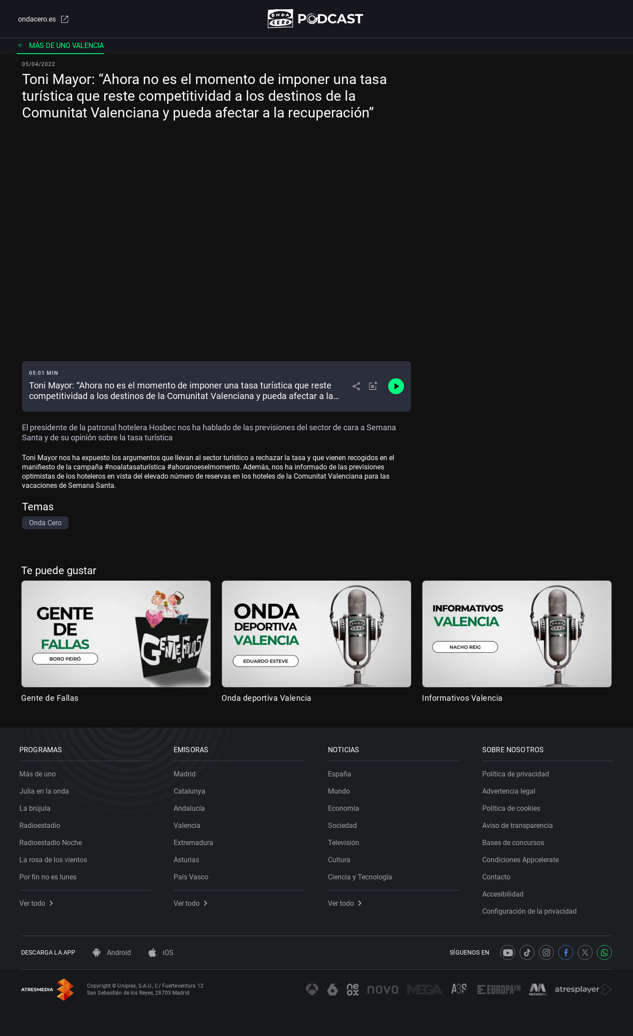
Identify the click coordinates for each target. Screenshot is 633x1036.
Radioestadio (41, 824)
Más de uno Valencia (60, 46)
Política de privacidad (517, 772)
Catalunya (191, 789)
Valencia (188, 824)
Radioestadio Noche (52, 841)
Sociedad (344, 824)
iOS (161, 952)
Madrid (186, 772)
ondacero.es (42, 19)
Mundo (341, 789)
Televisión (345, 841)
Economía (345, 806)
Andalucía (191, 806)
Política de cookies (513, 806)
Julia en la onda (46, 789)
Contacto (498, 875)
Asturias (188, 858)
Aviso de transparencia (519, 824)
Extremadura (195, 841)
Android (112, 952)
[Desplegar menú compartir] (356, 387)
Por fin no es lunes (49, 875)
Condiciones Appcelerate (522, 858)
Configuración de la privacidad (531, 909)
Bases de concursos (515, 841)
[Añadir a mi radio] (373, 387)
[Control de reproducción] (396, 387)
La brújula (36, 806)
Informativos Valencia (462, 698)
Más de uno (39, 772)
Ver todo (38, 901)
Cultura (341, 858)
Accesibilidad (504, 892)
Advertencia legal (510, 789)
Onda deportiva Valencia (267, 698)
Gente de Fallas (50, 698)
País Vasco (192, 875)
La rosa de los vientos (55, 858)
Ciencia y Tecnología (362, 875)
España (341, 772)
